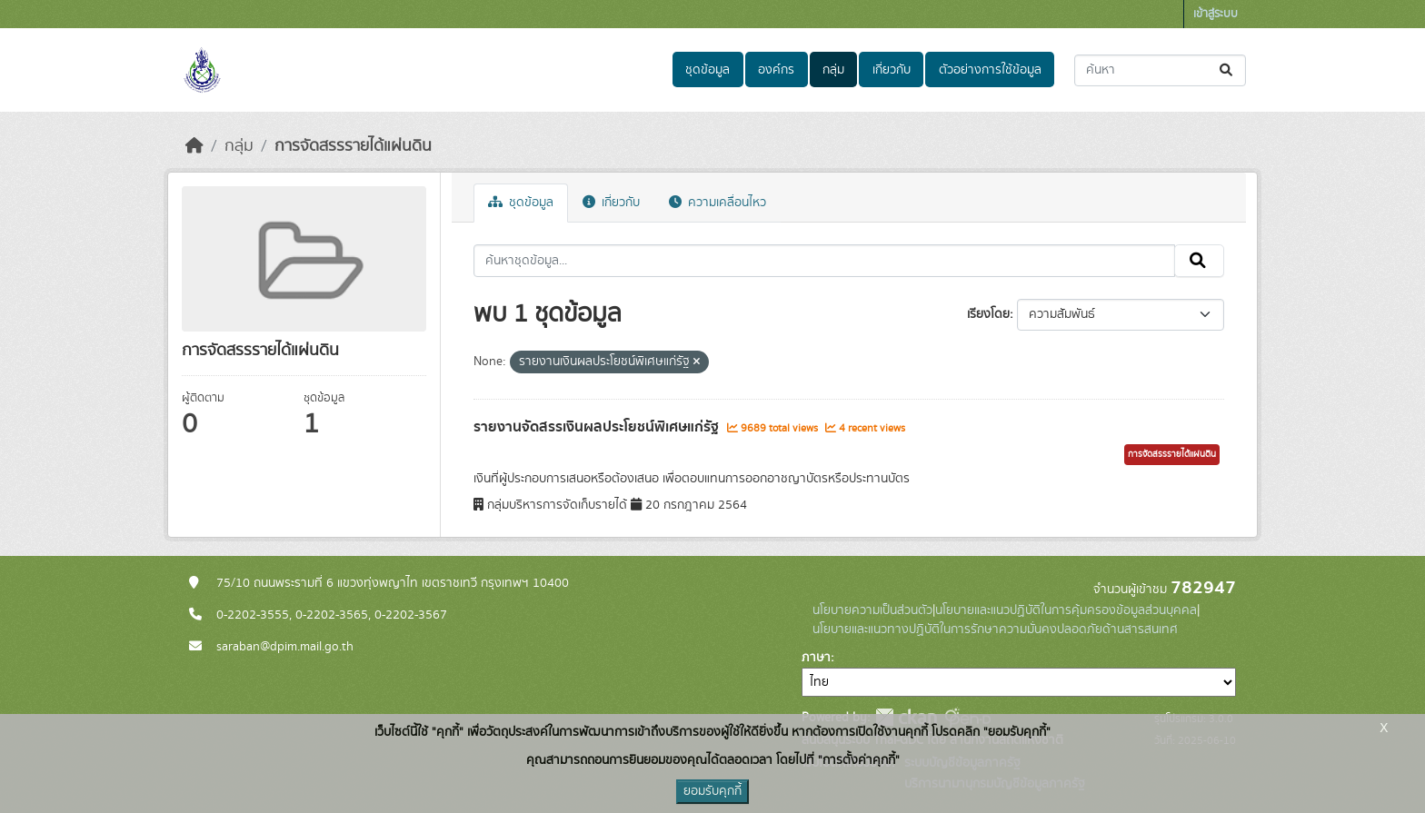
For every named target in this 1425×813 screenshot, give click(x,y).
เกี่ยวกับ (891, 70)
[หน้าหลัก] (194, 146)
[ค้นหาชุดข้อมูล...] (1160, 70)
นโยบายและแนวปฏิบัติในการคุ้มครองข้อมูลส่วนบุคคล (1066, 610)
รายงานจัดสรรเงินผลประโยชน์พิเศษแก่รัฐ (597, 427)
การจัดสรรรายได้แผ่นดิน (353, 146)
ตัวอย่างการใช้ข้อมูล (990, 70)
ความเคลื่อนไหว (717, 202)
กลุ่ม (833, 70)
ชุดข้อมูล (707, 70)
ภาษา (816, 658)
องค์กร (776, 70)
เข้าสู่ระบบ (1215, 14)
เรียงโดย (988, 314)
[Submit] (1227, 70)
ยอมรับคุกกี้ (712, 791)
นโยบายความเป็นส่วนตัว (872, 610)
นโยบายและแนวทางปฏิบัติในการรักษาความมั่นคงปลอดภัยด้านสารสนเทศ (995, 629)
